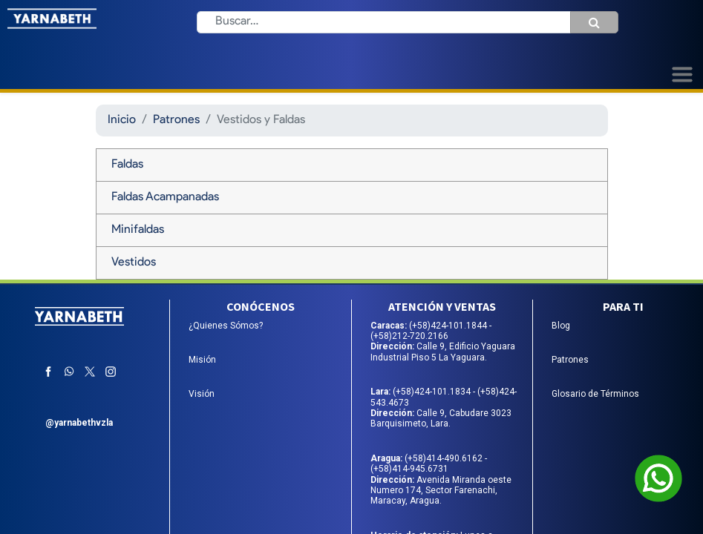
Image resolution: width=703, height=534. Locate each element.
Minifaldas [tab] (137, 230)
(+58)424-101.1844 (449, 325)
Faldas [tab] (127, 165)
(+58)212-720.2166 (409, 336)
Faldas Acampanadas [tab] (165, 197)
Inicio (122, 120)
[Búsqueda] (594, 22)
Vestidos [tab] (133, 262)
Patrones (176, 120)
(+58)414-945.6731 (409, 469)
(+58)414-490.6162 (445, 458)
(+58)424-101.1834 (433, 391)
